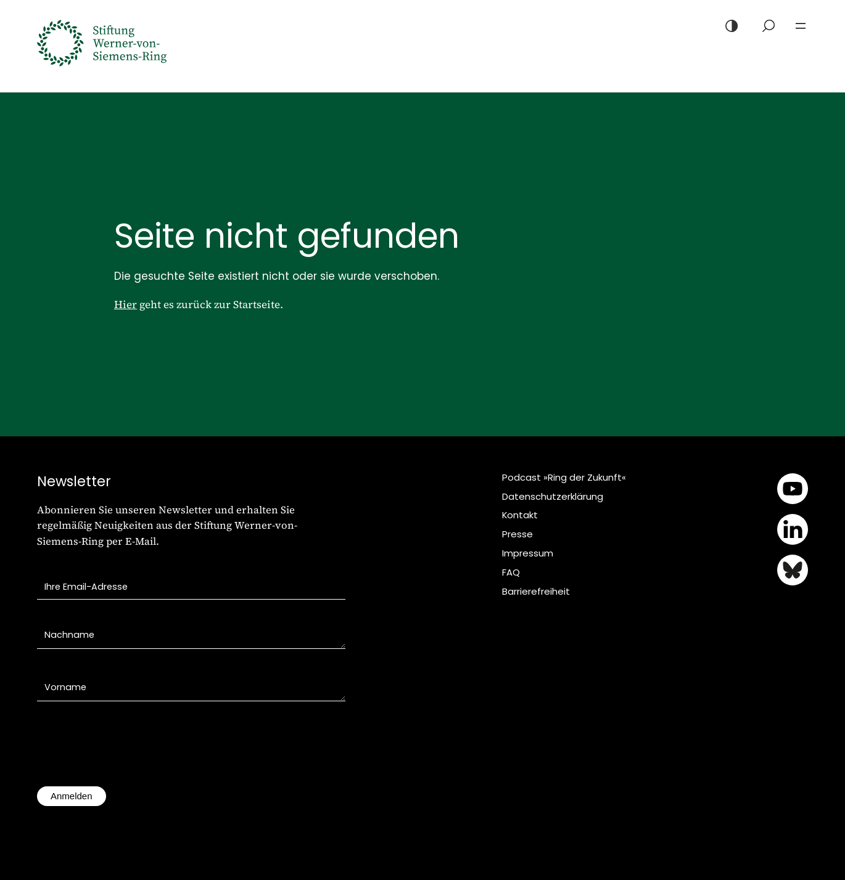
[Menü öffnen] (800, 25)
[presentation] (131, 750)
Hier (125, 304)
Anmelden (72, 796)
